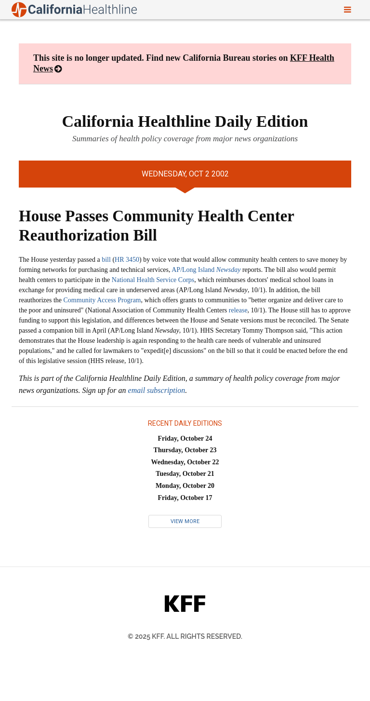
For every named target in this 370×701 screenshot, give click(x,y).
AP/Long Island (206, 269)
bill (106, 259)
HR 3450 (127, 259)
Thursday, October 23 (185, 450)
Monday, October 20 (185, 485)
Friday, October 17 (185, 497)
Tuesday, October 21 (185, 473)
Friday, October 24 (185, 438)
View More (185, 521)
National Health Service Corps (153, 279)
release (238, 310)
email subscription (156, 390)
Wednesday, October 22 (185, 462)
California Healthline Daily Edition (185, 121)
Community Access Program (102, 300)
